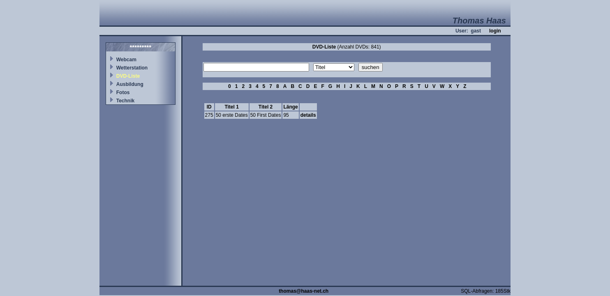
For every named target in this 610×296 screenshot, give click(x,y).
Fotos (123, 92)
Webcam (126, 59)
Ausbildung (129, 84)
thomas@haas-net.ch (303, 291)
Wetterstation (132, 68)
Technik (125, 101)
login (495, 31)
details (308, 115)
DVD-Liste (128, 76)
